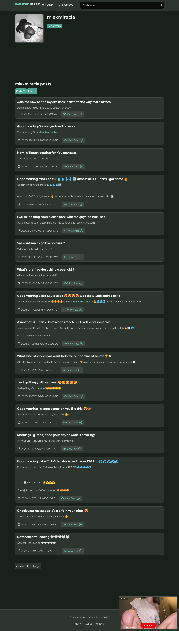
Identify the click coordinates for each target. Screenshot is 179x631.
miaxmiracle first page (28, 566)
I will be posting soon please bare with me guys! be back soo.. (67, 216)
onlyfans (56, 26)
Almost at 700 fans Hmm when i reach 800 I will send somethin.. (69, 322)
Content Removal (94, 623)
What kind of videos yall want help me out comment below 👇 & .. (70, 356)
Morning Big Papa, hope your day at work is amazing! (60, 435)
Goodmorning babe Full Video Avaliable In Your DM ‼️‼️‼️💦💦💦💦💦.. (74, 461)
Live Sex (80, 5)
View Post (72, 114)
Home (61, 5)
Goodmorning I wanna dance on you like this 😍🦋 (58, 408)
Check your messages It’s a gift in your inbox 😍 (56, 510)
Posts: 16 (21, 91)
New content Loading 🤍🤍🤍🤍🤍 (46, 537)
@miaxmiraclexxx (50, 132)
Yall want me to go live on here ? (43, 243)
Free (31, 5)
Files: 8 (32, 91)
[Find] (160, 5)
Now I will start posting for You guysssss (50, 152)
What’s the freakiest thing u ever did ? (48, 269)
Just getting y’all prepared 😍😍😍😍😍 (50, 382)
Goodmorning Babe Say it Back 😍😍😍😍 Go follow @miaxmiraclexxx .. (76, 295)
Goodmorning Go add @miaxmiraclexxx (49, 126)
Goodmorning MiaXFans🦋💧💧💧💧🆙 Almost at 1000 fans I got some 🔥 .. (80, 179)
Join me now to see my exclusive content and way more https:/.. (69, 101)
